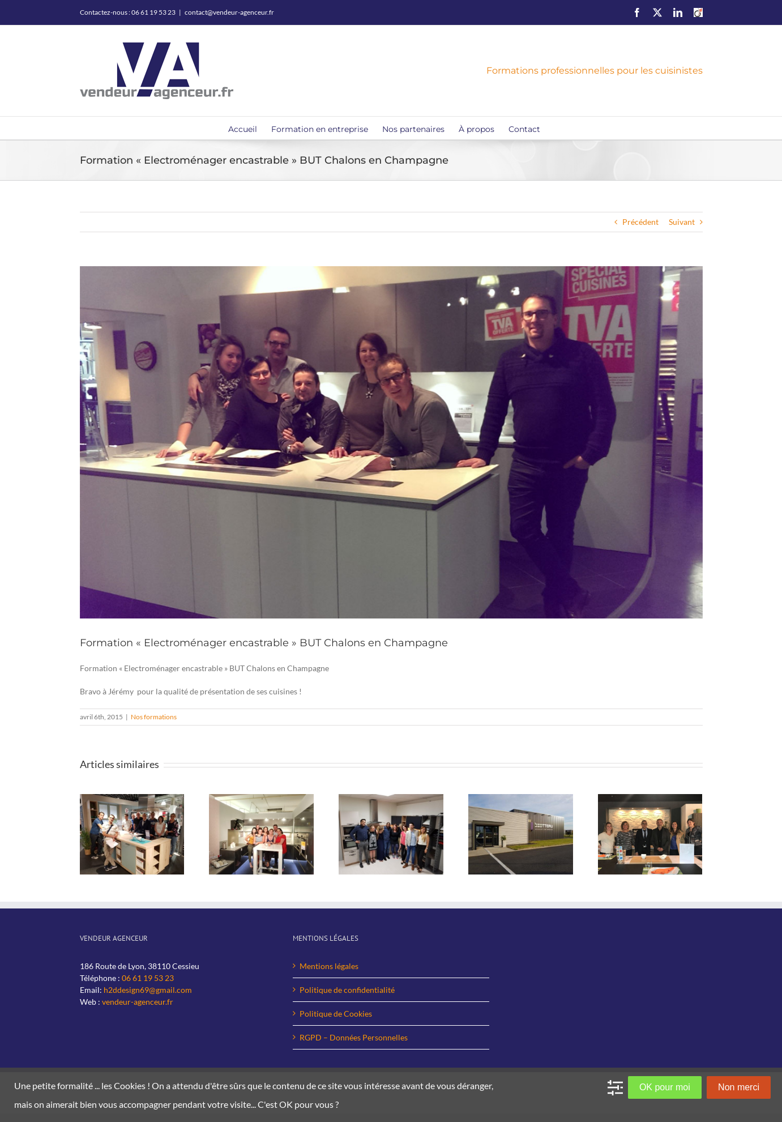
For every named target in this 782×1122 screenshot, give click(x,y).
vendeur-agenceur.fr (137, 1001)
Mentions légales (329, 966)
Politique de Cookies (336, 1013)
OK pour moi (664, 1087)
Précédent (640, 222)
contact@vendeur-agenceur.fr (229, 12)
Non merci (738, 1087)
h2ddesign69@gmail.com (148, 990)
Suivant (682, 222)
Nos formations (154, 717)
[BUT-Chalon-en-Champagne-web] (391, 442)
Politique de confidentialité (347, 990)
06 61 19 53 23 (148, 978)
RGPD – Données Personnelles (354, 1037)
